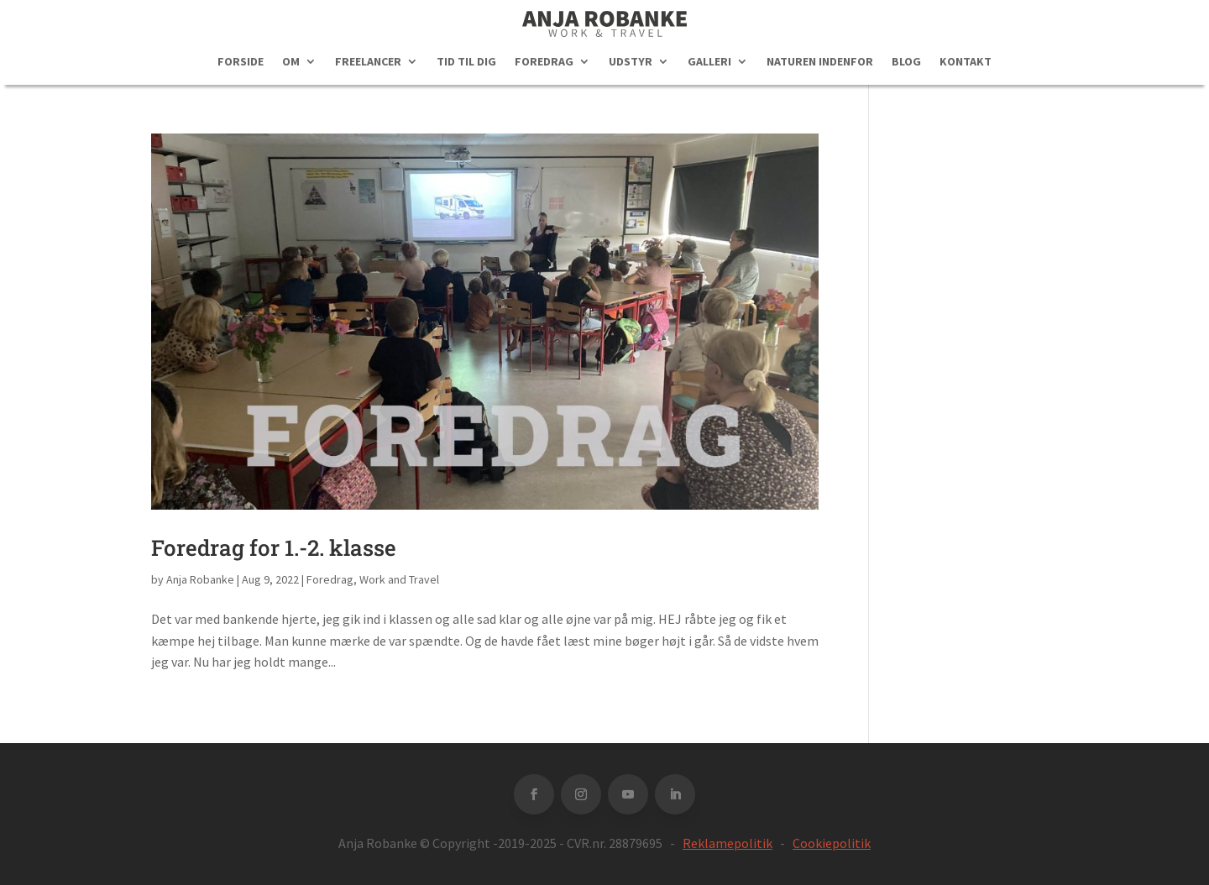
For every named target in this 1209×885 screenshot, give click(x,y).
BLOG (906, 62)
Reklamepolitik (727, 843)
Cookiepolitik (832, 843)
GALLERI (709, 62)
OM (291, 62)
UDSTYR (630, 62)
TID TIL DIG (466, 62)
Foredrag (329, 579)
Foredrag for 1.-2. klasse (273, 547)
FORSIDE (240, 62)
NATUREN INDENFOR (820, 62)
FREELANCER (368, 62)
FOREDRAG (544, 62)
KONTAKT (965, 62)
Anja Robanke (200, 579)
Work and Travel (399, 579)
